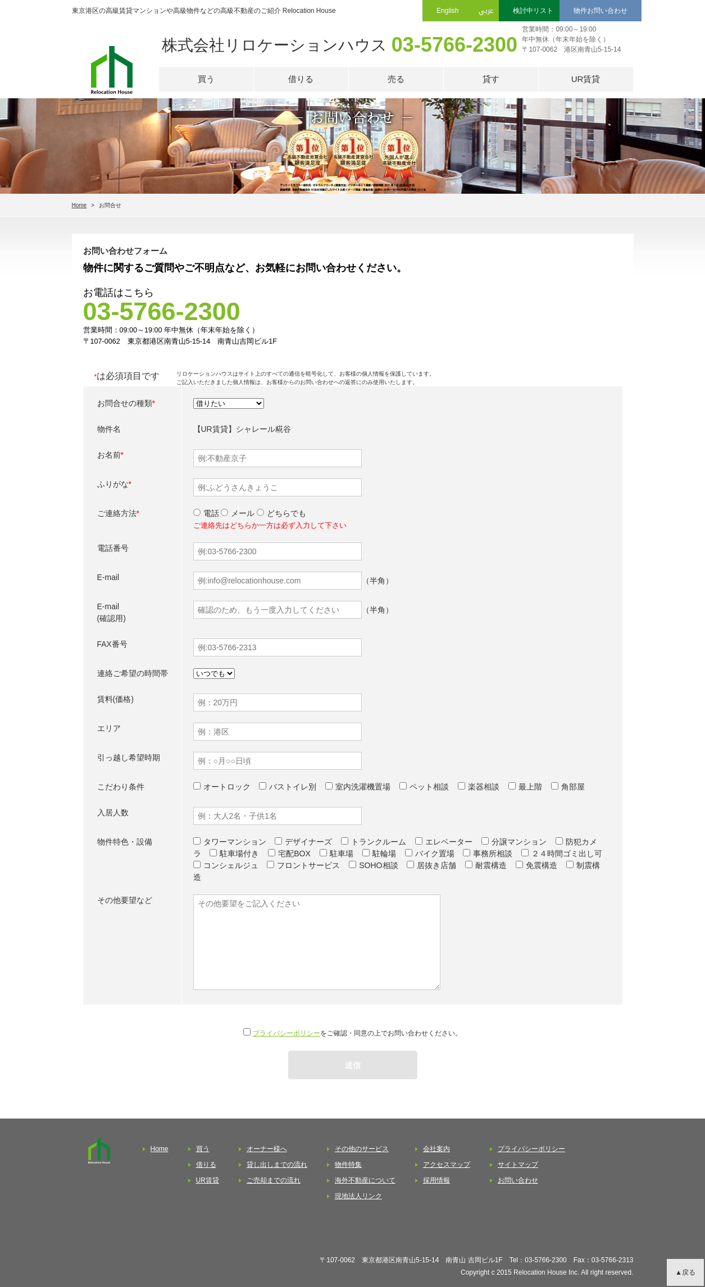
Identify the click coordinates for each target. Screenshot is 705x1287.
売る (396, 79)
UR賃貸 (586, 79)
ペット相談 (429, 786)
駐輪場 (384, 853)
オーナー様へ (267, 1149)
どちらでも (281, 513)
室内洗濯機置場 (362, 786)
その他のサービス (362, 1149)
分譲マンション (519, 841)
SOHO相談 (378, 865)
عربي (486, 10)
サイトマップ (518, 1165)
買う (206, 79)
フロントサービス (308, 865)
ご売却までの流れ (274, 1180)
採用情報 (436, 1180)
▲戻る (685, 1272)
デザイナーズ (308, 841)
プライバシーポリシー (286, 1033)
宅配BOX (294, 853)
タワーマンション (234, 841)
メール (237, 513)
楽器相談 (483, 786)
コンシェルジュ (230, 865)
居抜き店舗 (436, 865)
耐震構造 (491, 865)
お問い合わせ (518, 1180)
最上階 (530, 786)
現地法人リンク (358, 1196)
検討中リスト (533, 11)
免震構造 (541, 865)
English (447, 11)
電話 (206, 513)
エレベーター (448, 841)
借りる (300, 79)
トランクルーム (378, 841)
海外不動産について (365, 1180)
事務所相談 (492, 853)
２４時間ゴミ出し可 (566, 853)
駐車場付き (239, 853)
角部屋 (573, 786)
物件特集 (348, 1165)
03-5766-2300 (454, 44)
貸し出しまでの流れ (277, 1165)
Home (79, 205)
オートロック (227, 786)
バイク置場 (434, 853)
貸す (491, 79)
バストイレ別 (292, 786)
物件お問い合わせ (600, 11)
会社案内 (436, 1149)
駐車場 (341, 853)
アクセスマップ (446, 1165)
